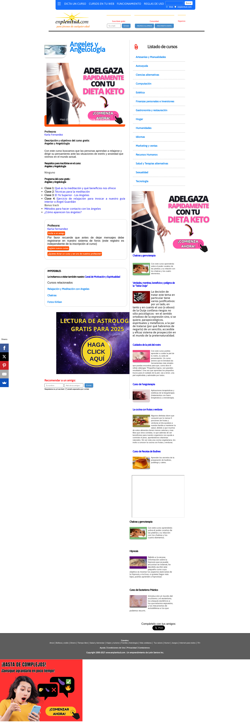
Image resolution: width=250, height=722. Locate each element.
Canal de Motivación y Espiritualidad (102, 276)
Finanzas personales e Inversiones (155, 101)
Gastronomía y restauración (151, 110)
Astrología (133, 643)
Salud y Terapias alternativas (152, 163)
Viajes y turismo (112, 643)
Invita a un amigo (56, 233)
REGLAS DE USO (154, 3)
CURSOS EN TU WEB (101, 3)
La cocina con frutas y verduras (147, 409)
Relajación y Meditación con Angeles (68, 288)
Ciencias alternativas (147, 74)
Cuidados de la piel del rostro (147, 344)
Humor (167, 643)
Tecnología (142, 181)
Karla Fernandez (53, 134)
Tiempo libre (83, 643)
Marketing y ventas (146, 145)
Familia (124, 643)
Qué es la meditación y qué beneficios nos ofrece (85, 188)
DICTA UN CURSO (75, 3)
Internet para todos (187, 643)
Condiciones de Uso (116, 648)
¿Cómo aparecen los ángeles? (63, 212)
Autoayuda (142, 65)
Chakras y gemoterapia (144, 255)
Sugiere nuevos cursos (58, 248)
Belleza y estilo (62, 643)
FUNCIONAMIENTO (129, 3)
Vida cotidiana (145, 643)
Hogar (139, 119)
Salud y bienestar (97, 643)
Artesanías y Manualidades (151, 56)
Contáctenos (144, 648)
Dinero (73, 643)
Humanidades (143, 127)
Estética (140, 92)
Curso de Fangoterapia (144, 384)
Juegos (175, 643)
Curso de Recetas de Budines (146, 451)
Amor (52, 643)
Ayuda (102, 648)
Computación (143, 83)
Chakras (51, 295)
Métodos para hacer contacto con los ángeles (72, 208)
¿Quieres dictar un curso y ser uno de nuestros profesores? (74, 254)
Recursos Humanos (146, 154)
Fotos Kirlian (54, 301)
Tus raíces (158, 643)
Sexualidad (142, 172)
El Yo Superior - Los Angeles (72, 195)
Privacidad (132, 648)
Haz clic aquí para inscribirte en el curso (85, 121)
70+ (199, 643)
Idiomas (140, 136)
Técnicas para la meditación (72, 191)
